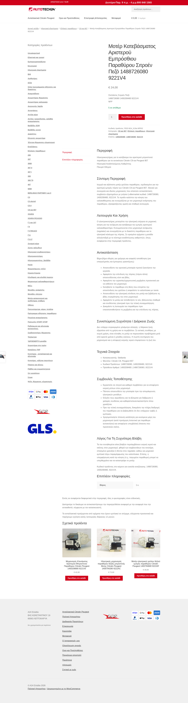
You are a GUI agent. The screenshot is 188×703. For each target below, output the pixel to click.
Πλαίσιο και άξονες (35, 365)
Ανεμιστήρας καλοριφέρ (38, 102)
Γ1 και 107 (32, 223)
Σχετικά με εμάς (69, 670)
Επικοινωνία (67, 626)
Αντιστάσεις (33, 111)
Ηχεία (30, 265)
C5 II (29, 206)
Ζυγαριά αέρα (33, 244)
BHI (29, 74)
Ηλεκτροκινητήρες (35, 256)
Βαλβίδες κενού (34, 130)
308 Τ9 (30, 180)
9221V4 (140, 137)
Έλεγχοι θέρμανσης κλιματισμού (41, 142)
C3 (29, 197)
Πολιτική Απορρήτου (71, 617)
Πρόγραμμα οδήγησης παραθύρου (42, 313)
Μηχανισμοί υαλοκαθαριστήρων (41, 282)
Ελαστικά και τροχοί (36, 57)
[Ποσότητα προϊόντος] (112, 117)
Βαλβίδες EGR (34, 126)
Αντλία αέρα (33, 115)
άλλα (30, 83)
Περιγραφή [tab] (67, 152)
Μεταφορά (116, 18)
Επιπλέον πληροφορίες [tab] (72, 160)
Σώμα (30, 377)
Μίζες (30, 286)
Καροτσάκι (67, 631)
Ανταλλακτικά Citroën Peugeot (41, 18)
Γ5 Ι (29, 235)
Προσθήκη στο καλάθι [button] (77, 578)
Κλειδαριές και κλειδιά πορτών (40, 277)
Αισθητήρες (32, 79)
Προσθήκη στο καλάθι (131, 117)
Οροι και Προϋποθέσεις (69, 18)
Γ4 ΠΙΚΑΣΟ (32, 231)
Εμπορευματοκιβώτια (36, 62)
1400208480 (120, 137)
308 (29, 176)
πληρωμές (67, 665)
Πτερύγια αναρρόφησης (38, 318)
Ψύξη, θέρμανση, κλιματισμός (40, 382)
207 (29, 159)
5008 (30, 189)
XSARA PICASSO (35, 218)
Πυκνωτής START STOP (38, 322)
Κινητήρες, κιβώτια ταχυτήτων (40, 361)
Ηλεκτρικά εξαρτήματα (49, 29)
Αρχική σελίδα (33, 29)
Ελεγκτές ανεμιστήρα (36, 138)
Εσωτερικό (32, 66)
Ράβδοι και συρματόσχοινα (39, 369)
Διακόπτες (32, 134)
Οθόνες (31, 305)
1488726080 (131, 137)
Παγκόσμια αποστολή (71, 655)
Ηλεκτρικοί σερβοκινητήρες (39, 252)
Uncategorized (34, 53)
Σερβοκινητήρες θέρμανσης (39, 333)
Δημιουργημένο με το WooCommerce (63, 689)
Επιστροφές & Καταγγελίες (95, 18)
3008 (30, 164)
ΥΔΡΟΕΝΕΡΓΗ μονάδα (37, 341)
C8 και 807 (83, 29)
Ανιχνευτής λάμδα (35, 106)
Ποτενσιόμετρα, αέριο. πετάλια (40, 309)
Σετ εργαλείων (34, 373)
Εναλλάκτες (32, 147)
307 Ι (30, 172)
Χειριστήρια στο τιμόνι (37, 345)
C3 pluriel (32, 201)
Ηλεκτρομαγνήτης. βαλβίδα (39, 260)
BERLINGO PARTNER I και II (39, 193)
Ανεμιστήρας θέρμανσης (38, 98)
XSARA (31, 214)
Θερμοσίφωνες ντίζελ (37, 269)
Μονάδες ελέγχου (35, 294)
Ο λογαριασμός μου (71, 641)
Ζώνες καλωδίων (35, 248)
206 (29, 155)
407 (29, 185)
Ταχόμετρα (32, 337)
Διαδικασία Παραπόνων (72, 621)
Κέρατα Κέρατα (34, 273)
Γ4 (29, 227)
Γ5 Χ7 (30, 239)
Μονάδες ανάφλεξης (36, 290)
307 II (30, 168)
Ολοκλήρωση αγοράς (71, 646)
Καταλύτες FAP (34, 350)
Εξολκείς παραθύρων (68, 29)
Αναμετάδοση (33, 94)
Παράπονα (67, 660)
